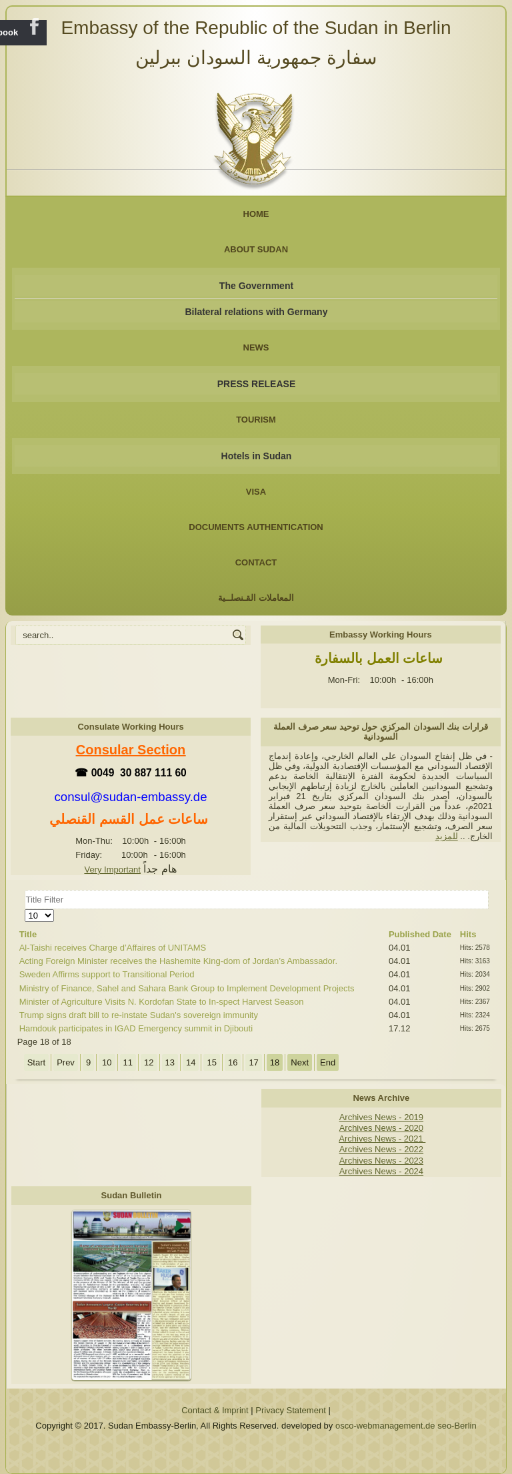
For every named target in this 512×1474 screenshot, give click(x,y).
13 (170, 1062)
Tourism (256, 420)
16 (232, 1062)
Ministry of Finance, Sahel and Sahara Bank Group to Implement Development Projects (187, 988)
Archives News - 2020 (381, 1128)
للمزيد (446, 836)
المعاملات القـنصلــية (256, 598)
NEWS (256, 347)
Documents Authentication (256, 527)
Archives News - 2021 (382, 1139)
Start (36, 1062)
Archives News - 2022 (381, 1149)
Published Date (420, 934)
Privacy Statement (290, 1410)
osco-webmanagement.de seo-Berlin (406, 1426)
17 (253, 1062)
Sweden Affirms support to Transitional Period (107, 974)
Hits (468, 934)
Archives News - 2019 (381, 1117)
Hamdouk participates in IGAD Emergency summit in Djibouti (136, 1028)
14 (190, 1062)
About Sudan (256, 249)
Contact (256, 562)
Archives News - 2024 (381, 1171)
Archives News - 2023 (381, 1161)
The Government (256, 285)
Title (28, 934)
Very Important (112, 870)
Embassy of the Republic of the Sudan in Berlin (256, 27)
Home (256, 214)
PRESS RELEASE (256, 384)
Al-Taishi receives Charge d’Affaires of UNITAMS (113, 948)
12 (148, 1062)
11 (128, 1062)
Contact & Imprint (214, 1410)
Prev (66, 1062)
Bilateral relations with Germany (256, 311)
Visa (256, 492)
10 (106, 1062)
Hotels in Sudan (256, 456)
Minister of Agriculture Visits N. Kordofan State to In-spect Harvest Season (161, 1002)
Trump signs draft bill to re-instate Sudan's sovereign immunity (138, 1015)
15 (211, 1062)
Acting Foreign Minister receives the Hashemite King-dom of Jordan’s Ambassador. (178, 961)
